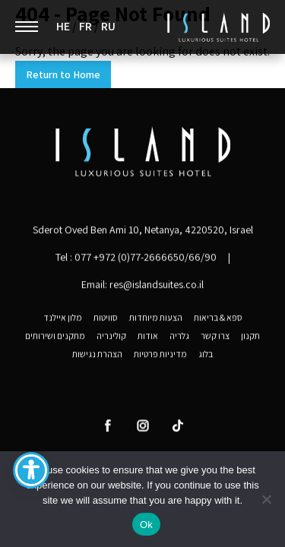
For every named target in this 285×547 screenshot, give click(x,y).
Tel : (136, 258)
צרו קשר (215, 337)
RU (108, 27)
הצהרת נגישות (97, 355)
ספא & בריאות (218, 319)
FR (85, 27)
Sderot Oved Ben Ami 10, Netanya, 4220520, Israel (143, 231)
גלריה (179, 337)
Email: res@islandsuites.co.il (142, 285)
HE (63, 27)
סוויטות (105, 319)
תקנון (250, 337)
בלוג (205, 355)
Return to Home (63, 74)
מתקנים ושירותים (55, 337)
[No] (266, 499)
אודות (148, 337)
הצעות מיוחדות (155, 319)
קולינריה (111, 337)
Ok (146, 524)
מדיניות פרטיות (160, 355)
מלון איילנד (62, 319)
